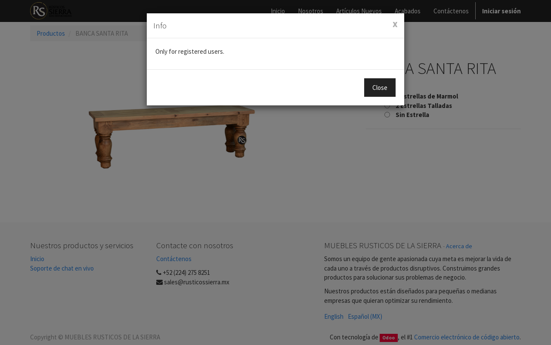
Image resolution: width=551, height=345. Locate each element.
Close (379, 87)
